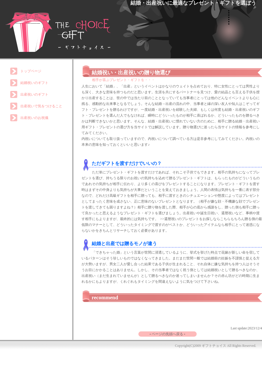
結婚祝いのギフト (34, 83)
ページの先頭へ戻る (167, 334)
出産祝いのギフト (34, 94)
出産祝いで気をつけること (41, 106)
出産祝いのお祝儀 (34, 118)
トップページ (30, 71)
